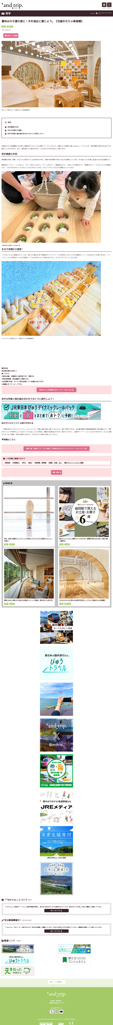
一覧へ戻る (56, 472)
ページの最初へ (56, 982)
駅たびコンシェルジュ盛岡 (74, 463)
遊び (30, 463)
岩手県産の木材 (13, 127)
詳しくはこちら (56, 910)
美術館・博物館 (40, 463)
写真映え (16, 463)
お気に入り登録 (11, 36)
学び (24, 463)
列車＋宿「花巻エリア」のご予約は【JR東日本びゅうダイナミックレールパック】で (56, 449)
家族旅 (8, 463)
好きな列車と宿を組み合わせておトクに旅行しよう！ (26, 134)
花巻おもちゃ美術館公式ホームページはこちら (56, 390)
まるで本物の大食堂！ (15, 130)
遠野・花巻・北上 (55, 463)
